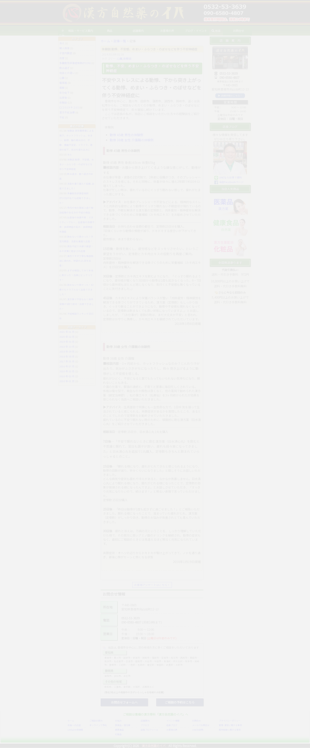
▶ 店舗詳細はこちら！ (230, 95)
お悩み (118, 720)
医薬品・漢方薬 (122, 725)
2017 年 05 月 (67, 361)
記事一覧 (119, 41)
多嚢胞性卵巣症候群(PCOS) (75, 63)
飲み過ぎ (64, 68)
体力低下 (64, 92)
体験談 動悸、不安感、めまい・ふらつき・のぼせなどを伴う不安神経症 (76, 164)
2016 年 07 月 (67, 366)
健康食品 (119, 729)
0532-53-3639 (130, 618)
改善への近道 (74, 725)
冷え (61, 43)
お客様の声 (168, 30)
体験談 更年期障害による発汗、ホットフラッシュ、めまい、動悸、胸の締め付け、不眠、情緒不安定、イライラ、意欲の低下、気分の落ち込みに (76, 140)
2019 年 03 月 (67, 341)
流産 (61, 58)
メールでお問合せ (201, 725)
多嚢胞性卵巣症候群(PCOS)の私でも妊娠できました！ (75, 198)
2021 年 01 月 (67, 332)
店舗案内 (145, 720)
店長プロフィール (149, 729)
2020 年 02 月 (67, 337)
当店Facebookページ (231, 182)
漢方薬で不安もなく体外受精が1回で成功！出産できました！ (76, 304)
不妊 (61, 117)
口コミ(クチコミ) (69, 107)
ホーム (64, 30)
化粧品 (118, 734)
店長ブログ (171, 725)
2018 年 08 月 (67, 356)
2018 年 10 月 (67, 346)
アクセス (145, 725)
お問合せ (196, 720)
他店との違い (67, 73)
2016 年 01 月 (67, 381)
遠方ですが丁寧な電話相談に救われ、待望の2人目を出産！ (76, 260)
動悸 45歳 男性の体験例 (126, 134)
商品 (112, 30)
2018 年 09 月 (67, 351)
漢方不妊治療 (67, 112)
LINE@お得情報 (75, 729)
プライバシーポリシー (230, 720)
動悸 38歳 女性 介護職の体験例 (132, 140)
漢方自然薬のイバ (153, 745)
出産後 (63, 97)
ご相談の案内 (95, 720)
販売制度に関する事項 (230, 729)
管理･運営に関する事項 (230, 725)
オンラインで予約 (98, 725)
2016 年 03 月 (67, 371)
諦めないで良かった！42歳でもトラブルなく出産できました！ (76, 289)
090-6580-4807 (131, 622)
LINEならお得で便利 (230, 177)
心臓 (119, 58)
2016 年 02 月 (67, 376)
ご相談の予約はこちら (180, 702)
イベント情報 (173, 720)
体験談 (127, 58)
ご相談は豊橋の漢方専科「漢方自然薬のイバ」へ (155, 714)
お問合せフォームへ (124, 702)
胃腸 (61, 88)
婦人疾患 (64, 48)
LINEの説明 (197, 729)
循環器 (63, 83)
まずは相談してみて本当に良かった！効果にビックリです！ (76, 275)
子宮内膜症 (65, 53)
